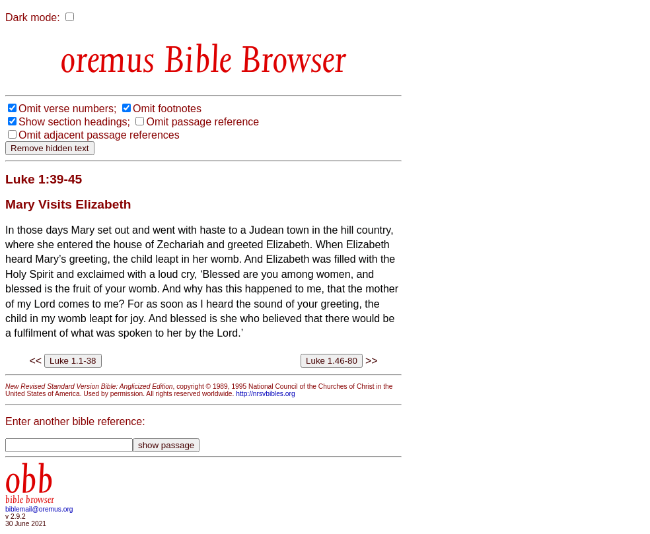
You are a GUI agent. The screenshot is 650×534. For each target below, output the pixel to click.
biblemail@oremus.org (39, 509)
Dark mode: (32, 17)
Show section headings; (74, 121)
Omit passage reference (202, 121)
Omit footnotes (167, 108)
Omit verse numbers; (67, 108)
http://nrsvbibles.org (265, 393)
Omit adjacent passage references (99, 135)
